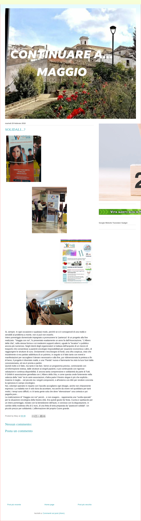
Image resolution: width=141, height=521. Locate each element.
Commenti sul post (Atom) (54, 513)
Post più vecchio (85, 504)
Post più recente (14, 504)
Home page (49, 504)
